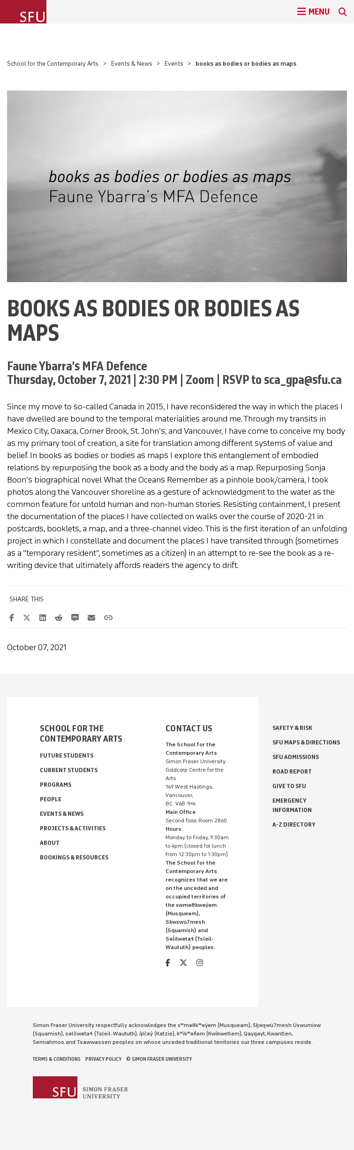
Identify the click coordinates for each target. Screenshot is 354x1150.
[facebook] (168, 962)
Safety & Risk (292, 728)
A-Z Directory (294, 824)
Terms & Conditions (57, 1059)
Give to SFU (289, 786)
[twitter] (183, 962)
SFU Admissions (295, 757)
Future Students (66, 755)
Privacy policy (103, 1059)
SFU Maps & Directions (306, 742)
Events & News (131, 63)
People (50, 799)
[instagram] (199, 962)
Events (174, 63)
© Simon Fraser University (159, 1059)
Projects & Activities (72, 828)
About (50, 843)
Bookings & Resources (74, 857)
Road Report (292, 771)
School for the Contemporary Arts (52, 63)
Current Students (69, 770)
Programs (55, 785)
